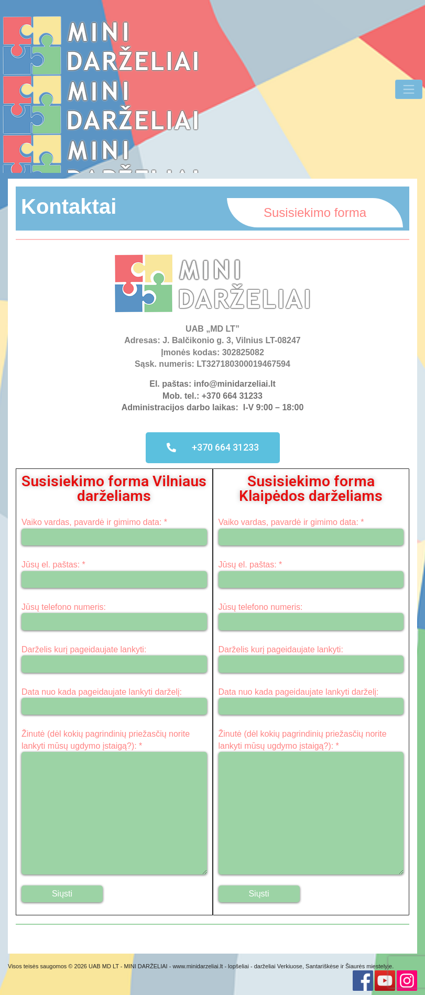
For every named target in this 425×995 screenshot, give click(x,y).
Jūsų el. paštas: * (114, 574)
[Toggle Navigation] (408, 89)
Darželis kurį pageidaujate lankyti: (114, 659)
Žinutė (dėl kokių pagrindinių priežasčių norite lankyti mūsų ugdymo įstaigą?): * (114, 801)
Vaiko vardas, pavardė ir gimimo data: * (114, 531)
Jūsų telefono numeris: (114, 616)
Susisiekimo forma (315, 212)
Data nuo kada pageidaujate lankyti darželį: (114, 701)
